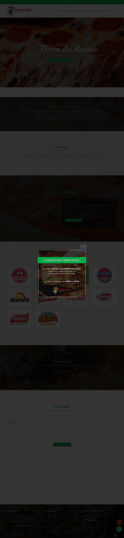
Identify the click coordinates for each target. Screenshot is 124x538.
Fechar (83, 246)
